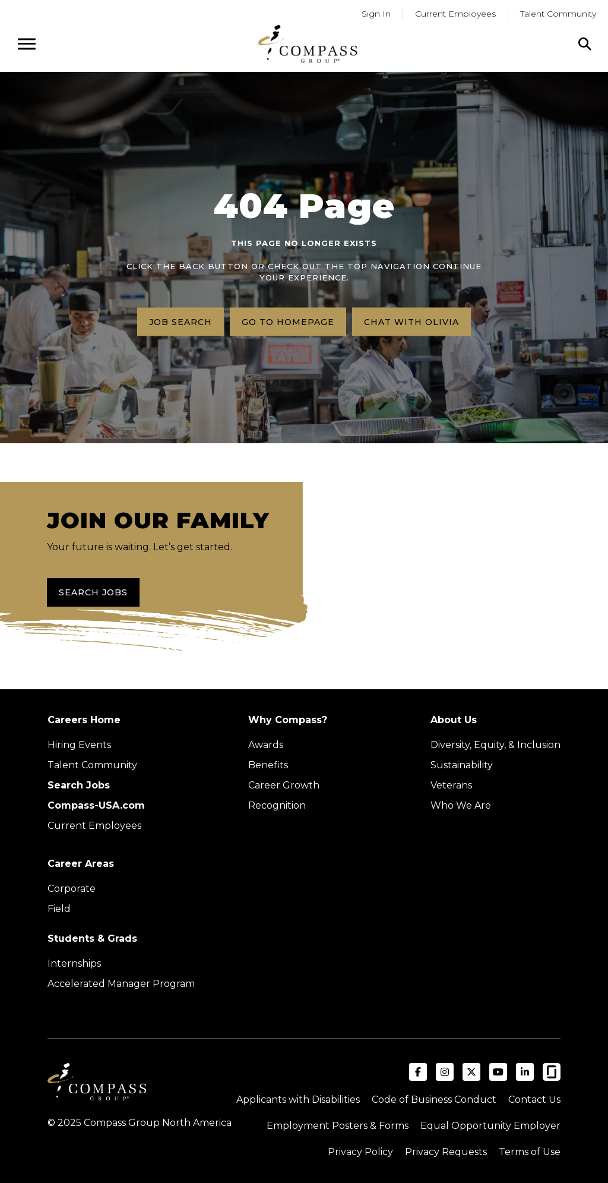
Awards (265, 744)
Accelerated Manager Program (121, 983)
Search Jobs (93, 592)
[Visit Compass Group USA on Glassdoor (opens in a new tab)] (551, 1072)
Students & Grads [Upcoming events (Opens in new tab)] (92, 938)
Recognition (277, 805)
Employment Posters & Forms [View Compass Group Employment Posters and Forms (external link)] (337, 1125)
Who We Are (460, 805)
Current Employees (94, 825)
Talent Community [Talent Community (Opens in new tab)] (92, 765)
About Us (453, 719)
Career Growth (283, 785)
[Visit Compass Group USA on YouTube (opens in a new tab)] (498, 1072)
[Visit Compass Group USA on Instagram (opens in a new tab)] (445, 1072)
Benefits (268, 765)
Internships (74, 963)
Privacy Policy (360, 1151)
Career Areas (81, 863)
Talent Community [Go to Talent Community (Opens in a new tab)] (558, 13)
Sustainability (461, 765)
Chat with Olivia (411, 321)
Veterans (451, 785)
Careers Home (84, 719)
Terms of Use (529, 1151)
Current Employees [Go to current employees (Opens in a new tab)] (455, 13)
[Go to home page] (307, 43)
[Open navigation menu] (27, 44)
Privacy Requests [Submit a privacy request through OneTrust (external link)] (446, 1151)
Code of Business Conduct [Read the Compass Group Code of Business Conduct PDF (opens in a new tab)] (434, 1099)
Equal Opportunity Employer (490, 1125)
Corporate (72, 888)
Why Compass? (287, 719)
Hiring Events (79, 744)
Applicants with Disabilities (298, 1099)
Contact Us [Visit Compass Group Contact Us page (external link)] (534, 1099)
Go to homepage (288, 321)
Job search (180, 321)
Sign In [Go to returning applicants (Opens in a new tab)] (376, 13)
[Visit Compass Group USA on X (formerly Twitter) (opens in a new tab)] (471, 1072)
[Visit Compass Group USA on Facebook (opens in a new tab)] (418, 1072)
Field (59, 908)
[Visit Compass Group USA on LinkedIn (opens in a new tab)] (525, 1072)
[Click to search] (585, 44)
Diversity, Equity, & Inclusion (495, 744)
